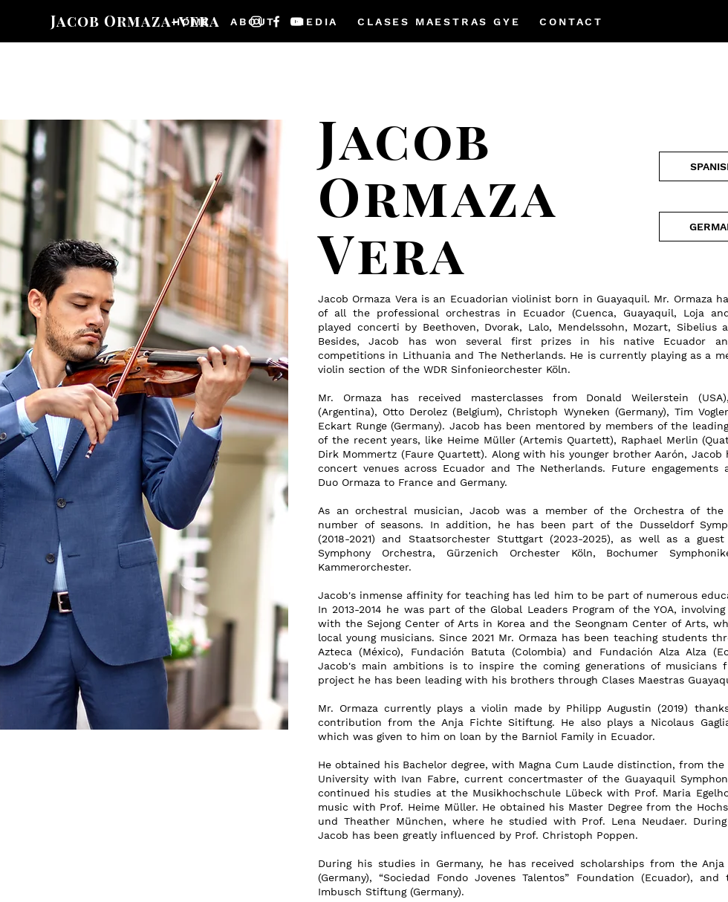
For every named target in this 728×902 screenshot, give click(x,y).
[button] (253, 21)
